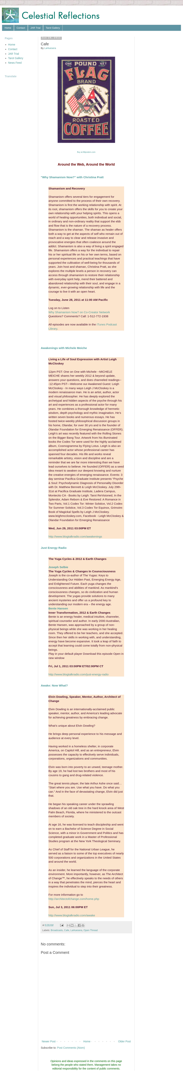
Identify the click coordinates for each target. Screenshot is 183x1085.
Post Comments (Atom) (71, 1047)
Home (8, 27)
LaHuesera (76, 930)
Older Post (124, 1041)
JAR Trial (35, 27)
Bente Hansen (58, 608)
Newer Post (48, 1041)
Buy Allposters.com (86, 152)
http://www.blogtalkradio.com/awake (71, 915)
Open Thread (90, 930)
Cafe (66, 930)
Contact (21, 27)
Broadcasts (57, 930)
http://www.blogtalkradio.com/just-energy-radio (78, 674)
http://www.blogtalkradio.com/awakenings (75, 536)
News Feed (15, 62)
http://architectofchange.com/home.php (73, 898)
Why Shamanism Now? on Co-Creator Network (79, 312)
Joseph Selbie (58, 567)
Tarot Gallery (53, 27)
